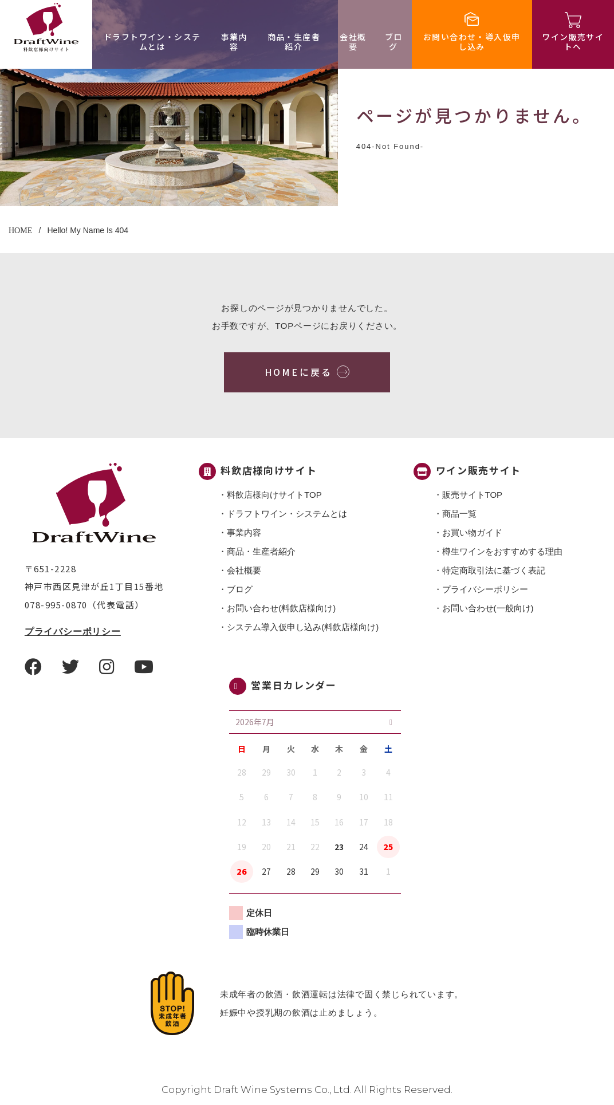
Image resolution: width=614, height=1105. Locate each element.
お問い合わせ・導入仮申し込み (471, 41)
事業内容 (234, 41)
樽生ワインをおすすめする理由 (502, 551)
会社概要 (353, 41)
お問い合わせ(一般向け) (488, 608)
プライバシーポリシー (73, 631)
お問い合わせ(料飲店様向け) (281, 608)
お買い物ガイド (472, 532)
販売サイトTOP (472, 495)
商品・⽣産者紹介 (293, 41)
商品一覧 (459, 513)
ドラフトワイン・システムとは (152, 41)
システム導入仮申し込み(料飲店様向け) (303, 627)
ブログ (394, 41)
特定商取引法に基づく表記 (493, 570)
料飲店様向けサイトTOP (274, 495)
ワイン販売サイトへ (573, 41)
